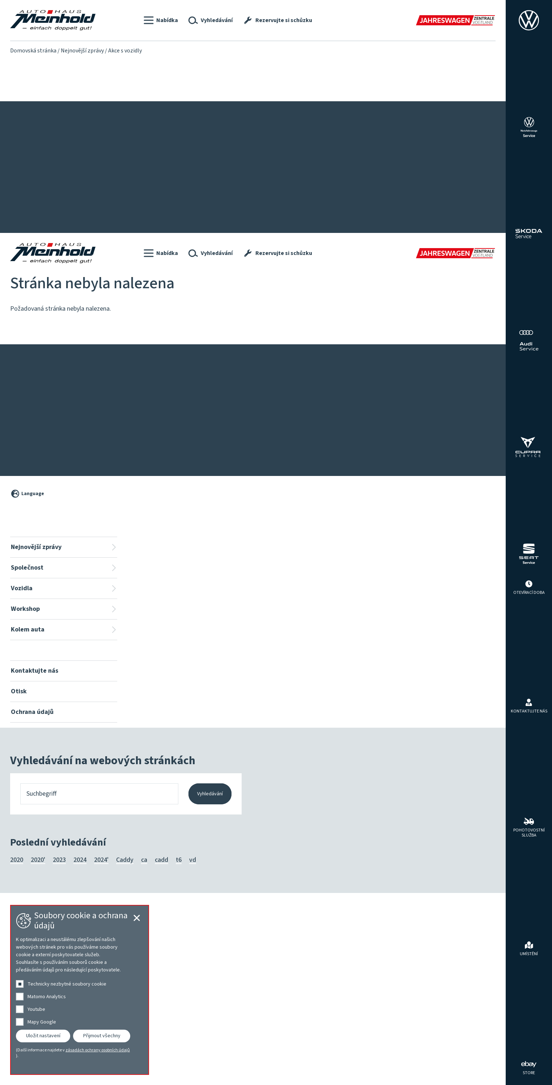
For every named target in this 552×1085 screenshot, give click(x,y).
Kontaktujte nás (37, 111)
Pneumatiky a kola (443, 201)
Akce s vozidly (28, 182)
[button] (161, 20)
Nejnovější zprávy (82, 51)
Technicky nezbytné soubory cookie (66, 984)
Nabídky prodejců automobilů (442, 166)
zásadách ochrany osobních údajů (97, 1050)
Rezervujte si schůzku (303, 212)
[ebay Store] (529, 1067)
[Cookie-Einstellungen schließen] (488, 311)
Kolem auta (441, 147)
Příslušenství (436, 221)
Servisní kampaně (33, 192)
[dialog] (79, 990)
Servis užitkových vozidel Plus (314, 202)
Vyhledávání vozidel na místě (206, 162)
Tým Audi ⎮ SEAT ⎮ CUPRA (114, 196)
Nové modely (28, 202)
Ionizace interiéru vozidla (308, 162)
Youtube (36, 1009)
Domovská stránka (33, 51)
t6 (179, 1051)
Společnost (113, 147)
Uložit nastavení (43, 1035)
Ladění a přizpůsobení (448, 211)
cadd (161, 1051)
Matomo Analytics (46, 996)
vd (192, 1051)
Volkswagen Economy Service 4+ (318, 222)
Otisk (78, 111)
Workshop (295, 147)
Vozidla (183, 147)
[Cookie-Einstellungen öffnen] (488, 650)
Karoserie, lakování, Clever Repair (319, 192)
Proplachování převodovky (310, 172)
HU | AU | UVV (293, 182)
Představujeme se (114, 162)
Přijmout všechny (101, 1035)
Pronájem (432, 191)
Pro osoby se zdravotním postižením (201, 177)
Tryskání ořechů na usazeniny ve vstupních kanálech (331, 237)
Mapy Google (41, 1022)
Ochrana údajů (116, 111)
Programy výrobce (443, 181)
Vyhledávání (210, 986)
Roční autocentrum (194, 191)
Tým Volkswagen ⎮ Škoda (115, 177)
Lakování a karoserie (117, 210)
